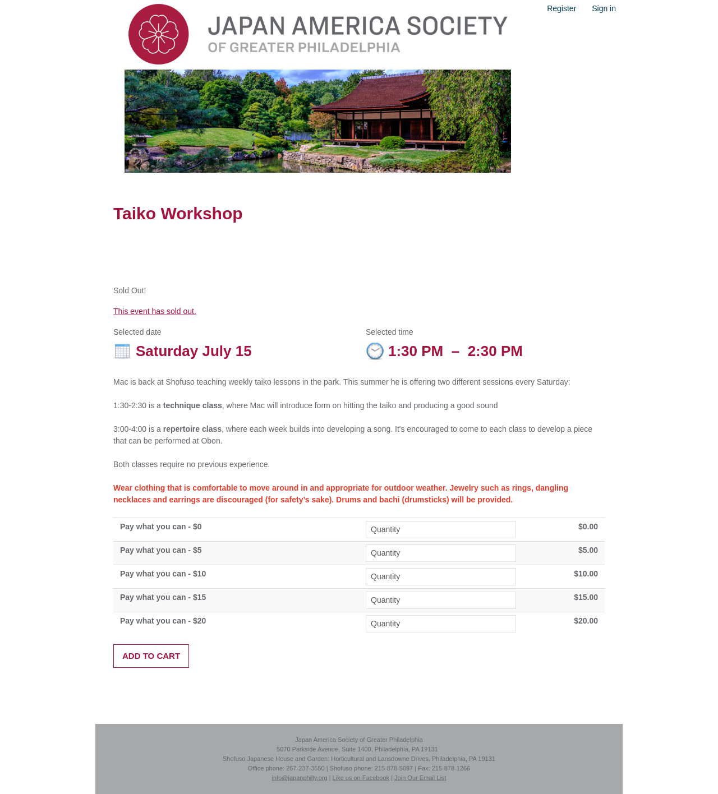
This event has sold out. (154, 311)
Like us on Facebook (361, 777)
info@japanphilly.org (300, 777)
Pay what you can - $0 (161, 526)
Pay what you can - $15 (163, 597)
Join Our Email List (420, 777)
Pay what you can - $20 (163, 620)
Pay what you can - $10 (163, 573)
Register (561, 8)
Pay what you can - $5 (161, 550)
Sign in (604, 8)
